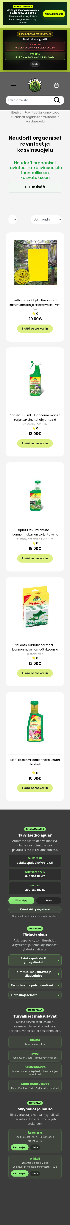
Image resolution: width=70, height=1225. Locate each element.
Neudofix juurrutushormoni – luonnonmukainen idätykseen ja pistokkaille (35, 649)
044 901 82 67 (35, 876)
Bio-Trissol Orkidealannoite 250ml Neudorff (35, 762)
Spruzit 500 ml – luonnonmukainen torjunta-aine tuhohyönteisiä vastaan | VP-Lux (35, 419)
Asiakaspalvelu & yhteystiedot (40, 960)
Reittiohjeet (19, 1147)
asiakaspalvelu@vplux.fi (35, 863)
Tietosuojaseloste (35, 994)
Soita (49, 900)
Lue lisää (37, 187)
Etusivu (16, 112)
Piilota (35, 64)
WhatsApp (21, 900)
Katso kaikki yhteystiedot (35, 909)
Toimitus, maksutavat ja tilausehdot (37, 974)
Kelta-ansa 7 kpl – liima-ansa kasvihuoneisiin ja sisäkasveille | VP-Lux (35, 304)
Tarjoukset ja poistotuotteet (35, 985)
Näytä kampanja (54, 13)
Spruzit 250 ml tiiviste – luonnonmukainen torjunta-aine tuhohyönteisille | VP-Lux (35, 534)
